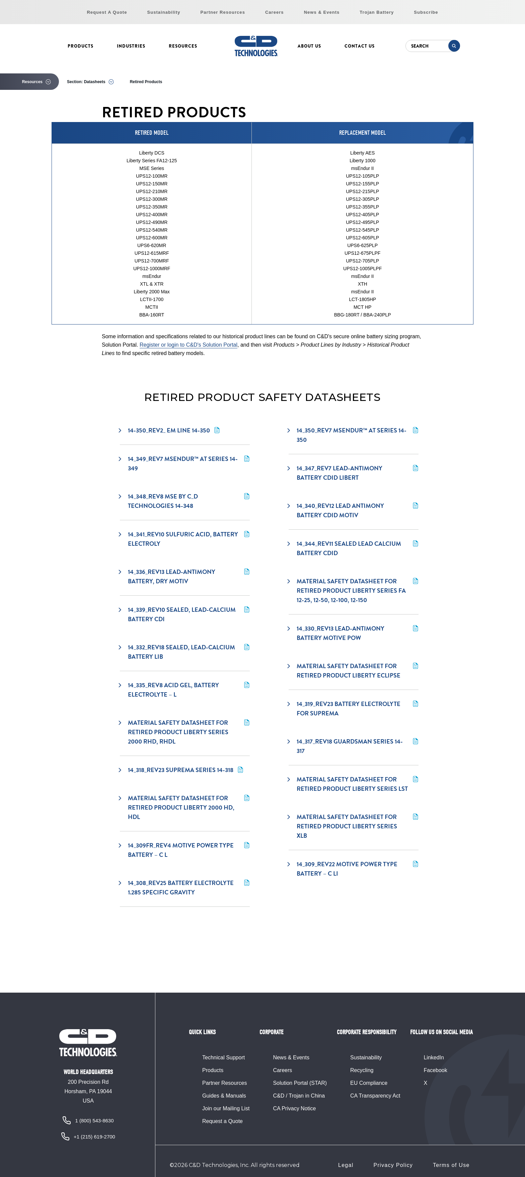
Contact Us (360, 46)
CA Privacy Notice (294, 1108)
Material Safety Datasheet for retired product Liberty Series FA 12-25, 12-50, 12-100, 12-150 (353, 590)
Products (80, 46)
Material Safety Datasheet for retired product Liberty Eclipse (353, 670)
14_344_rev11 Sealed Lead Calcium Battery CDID (353, 548)
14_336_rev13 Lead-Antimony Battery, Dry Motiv (184, 576)
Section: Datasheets (86, 82)
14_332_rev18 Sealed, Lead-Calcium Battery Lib (184, 652)
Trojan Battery (377, 12)
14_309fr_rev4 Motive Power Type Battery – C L (184, 850)
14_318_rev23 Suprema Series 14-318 (181, 769)
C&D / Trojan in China (299, 1096)
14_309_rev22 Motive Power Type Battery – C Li (353, 869)
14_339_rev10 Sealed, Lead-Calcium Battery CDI (184, 614)
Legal (346, 1165)
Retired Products (146, 82)
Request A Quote (107, 12)
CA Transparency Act (375, 1096)
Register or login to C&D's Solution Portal (188, 345)
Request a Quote (222, 1121)
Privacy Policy (393, 1165)
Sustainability (163, 12)
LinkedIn (434, 1057)
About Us (309, 46)
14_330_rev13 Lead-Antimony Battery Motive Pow (353, 633)
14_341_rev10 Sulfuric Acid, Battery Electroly (184, 539)
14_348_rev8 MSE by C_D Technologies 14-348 (184, 501)
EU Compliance (368, 1083)
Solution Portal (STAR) (300, 1083)
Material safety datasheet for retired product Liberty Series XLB (353, 826)
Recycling (361, 1070)
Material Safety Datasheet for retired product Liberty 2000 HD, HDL (184, 807)
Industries (131, 46)
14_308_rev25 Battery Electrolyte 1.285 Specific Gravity (184, 887)
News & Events (322, 12)
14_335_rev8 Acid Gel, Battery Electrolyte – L (184, 690)
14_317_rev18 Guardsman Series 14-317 (353, 746)
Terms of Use (451, 1165)
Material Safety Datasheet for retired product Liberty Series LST (353, 784)
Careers (274, 12)
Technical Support (223, 1057)
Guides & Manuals (224, 1096)
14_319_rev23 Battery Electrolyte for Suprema (353, 708)
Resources (183, 46)
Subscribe (426, 12)
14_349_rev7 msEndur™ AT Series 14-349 (184, 463)
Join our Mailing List (225, 1108)
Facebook (435, 1070)
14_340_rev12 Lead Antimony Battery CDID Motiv (353, 510)
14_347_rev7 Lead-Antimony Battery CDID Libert (353, 473)
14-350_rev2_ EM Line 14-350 (170, 430)
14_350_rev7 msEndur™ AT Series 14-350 (353, 435)
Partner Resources (223, 12)
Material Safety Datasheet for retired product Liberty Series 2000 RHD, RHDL (184, 732)
